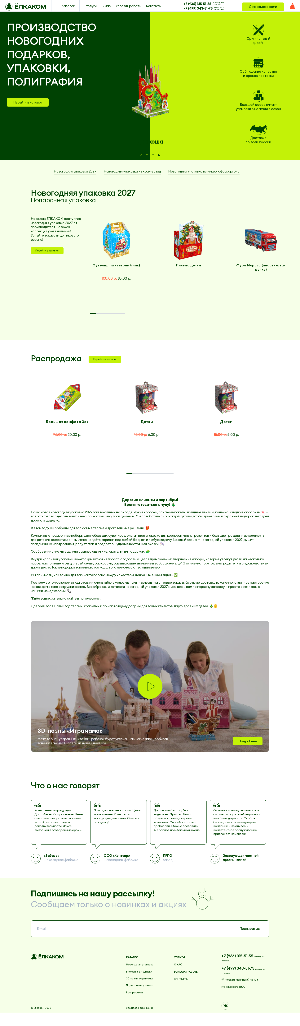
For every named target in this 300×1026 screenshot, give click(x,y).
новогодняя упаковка (214, 9)
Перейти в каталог (27, 102)
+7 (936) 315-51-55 (192, 3)
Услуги (85, 7)
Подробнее (247, 750)
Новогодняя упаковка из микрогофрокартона (146, 177)
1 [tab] (141, 155)
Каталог (62, 7)
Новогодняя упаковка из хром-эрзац (177, 172)
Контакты (148, 7)
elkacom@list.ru (239, 1002)
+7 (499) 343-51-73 (192, 9)
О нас (100, 7)
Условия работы (123, 7)
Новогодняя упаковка (143, 976)
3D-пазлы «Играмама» (143, 990)
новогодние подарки (212, 3)
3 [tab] (153, 155)
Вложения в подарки (142, 983)
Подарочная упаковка (143, 997)
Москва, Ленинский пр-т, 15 (247, 993)
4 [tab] (159, 155)
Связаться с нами (261, 6)
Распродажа (136, 1004)
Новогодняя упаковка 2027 (106, 172)
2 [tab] (147, 155)
